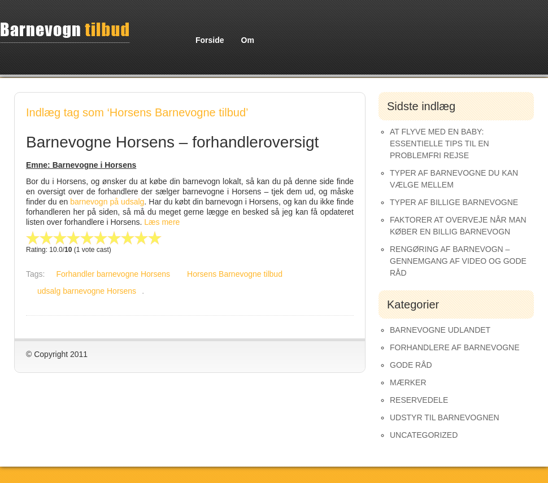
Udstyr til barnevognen (444, 417)
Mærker (408, 382)
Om (247, 40)
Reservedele (419, 399)
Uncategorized (424, 435)
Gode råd (411, 364)
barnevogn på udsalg (107, 201)
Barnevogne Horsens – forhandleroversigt (172, 142)
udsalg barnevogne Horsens (86, 290)
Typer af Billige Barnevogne (454, 202)
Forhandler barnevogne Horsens (113, 274)
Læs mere (162, 222)
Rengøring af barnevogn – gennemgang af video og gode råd (458, 261)
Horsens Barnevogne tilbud (234, 274)
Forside (209, 40)
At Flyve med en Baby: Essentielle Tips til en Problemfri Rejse (439, 143)
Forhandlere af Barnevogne (455, 347)
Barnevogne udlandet (440, 329)
